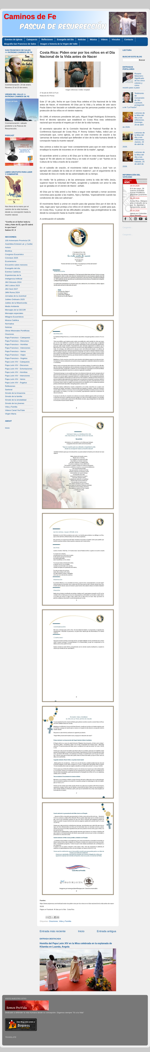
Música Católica (12, 320)
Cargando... (128, 227)
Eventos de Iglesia (13, 39)
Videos (104, 39)
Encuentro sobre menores (16, 265)
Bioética (8, 251)
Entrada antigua (106, 931)
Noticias (82, 39)
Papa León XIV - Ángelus (16, 383)
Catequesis (32, 39)
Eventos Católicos (13, 272)
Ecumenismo (10, 261)
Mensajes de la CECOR (15, 310)
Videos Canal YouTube (15, 410)
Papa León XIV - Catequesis (17, 362)
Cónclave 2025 (11, 258)
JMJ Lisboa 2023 (12, 285)
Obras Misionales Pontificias (17, 331)
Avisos (8, 247)
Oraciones (53, 921)
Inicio (81, 931)
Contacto (128, 39)
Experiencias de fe (13, 275)
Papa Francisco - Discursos (17, 341)
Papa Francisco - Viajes (15, 355)
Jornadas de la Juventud (15, 296)
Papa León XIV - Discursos (16, 365)
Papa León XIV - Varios (15, 379)
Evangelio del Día (65, 39)
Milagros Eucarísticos (14, 317)
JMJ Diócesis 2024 (13, 282)
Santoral (8, 389)
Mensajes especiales (14, 313)
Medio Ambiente (12, 306)
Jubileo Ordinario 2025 (15, 299)
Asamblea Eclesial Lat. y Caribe (19, 244)
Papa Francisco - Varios (15, 351)
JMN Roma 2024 (12, 292)
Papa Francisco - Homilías (16, 344)
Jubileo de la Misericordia (16, 303)
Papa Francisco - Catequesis (17, 338)
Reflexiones (47, 39)
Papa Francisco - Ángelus (16, 358)
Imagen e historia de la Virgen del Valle (58, 44)
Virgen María (10, 414)
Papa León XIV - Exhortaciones (18, 369)
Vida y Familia (65, 921)
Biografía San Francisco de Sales (20, 44)
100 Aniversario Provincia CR (17, 240)
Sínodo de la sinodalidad (15, 400)
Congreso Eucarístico (14, 254)
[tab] (129, 181)
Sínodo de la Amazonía (15, 393)
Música (93, 39)
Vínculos (116, 39)
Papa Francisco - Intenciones (17, 348)
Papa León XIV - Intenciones (17, 376)
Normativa (9, 324)
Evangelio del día (12, 268)
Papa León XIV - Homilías (16, 372)
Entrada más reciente (53, 931)
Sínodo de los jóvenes (14, 403)
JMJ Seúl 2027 (11, 289)
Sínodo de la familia (13, 396)
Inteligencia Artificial (13, 279)
